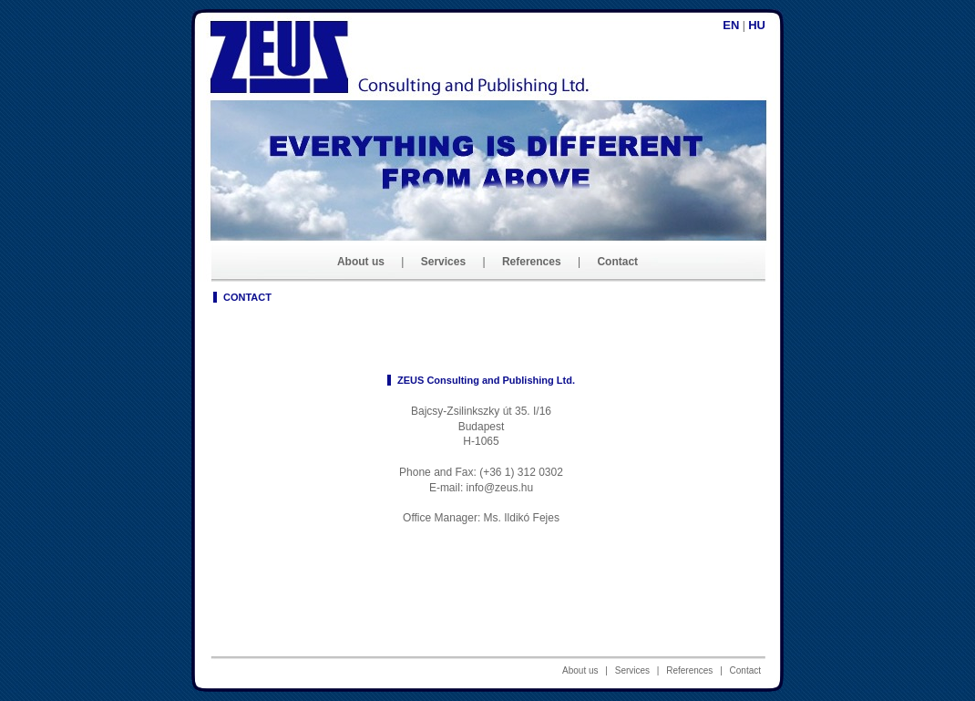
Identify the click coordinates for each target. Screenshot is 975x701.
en (731, 25)
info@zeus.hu (500, 487)
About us (361, 261)
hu (756, 25)
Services (443, 261)
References (531, 261)
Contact (617, 261)
